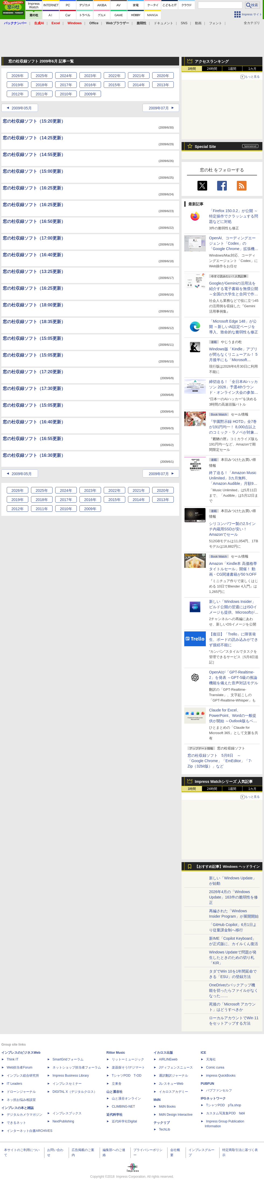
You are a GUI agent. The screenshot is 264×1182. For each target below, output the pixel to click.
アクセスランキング (212, 61)
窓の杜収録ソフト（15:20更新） (34, 121)
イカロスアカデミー (173, 1092)
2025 (42, 76)
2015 (114, 85)
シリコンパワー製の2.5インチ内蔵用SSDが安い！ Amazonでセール (232, 529)
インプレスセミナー (67, 1084)
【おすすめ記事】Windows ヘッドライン (227, 867)
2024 (66, 76)
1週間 (232, 69)
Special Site (205, 146)
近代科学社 (114, 1115)
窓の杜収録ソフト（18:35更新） (34, 321)
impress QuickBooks (220, 1075)
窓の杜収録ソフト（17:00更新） (34, 238)
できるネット (16, 1123)
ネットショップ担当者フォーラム (77, 1067)
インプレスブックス (67, 1113)
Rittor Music (115, 1053)
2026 (17, 76)
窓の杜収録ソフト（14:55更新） (34, 154)
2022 (114, 76)
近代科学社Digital (124, 1121)
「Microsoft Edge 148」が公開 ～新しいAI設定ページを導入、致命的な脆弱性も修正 (233, 326)
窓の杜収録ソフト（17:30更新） (34, 388)
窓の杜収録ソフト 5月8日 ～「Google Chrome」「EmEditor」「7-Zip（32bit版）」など (219, 760)
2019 (17, 85)
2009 (90, 94)
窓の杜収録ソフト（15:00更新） (34, 171)
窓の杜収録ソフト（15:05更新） (34, 338)
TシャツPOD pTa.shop (223, 1105)
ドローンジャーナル (21, 1092)
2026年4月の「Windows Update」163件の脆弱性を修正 (233, 897)
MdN (157, 1100)
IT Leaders (14, 1084)
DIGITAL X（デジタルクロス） (75, 1092)
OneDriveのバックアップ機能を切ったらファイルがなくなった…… (233, 990)
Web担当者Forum (19, 1067)
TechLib (164, 1129)
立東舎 (116, 1084)
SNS (184, 23)
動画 (198, 23)
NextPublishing (63, 1121)
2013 (163, 85)
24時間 (212, 69)
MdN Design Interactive (176, 1115)
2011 (42, 94)
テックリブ (162, 1123)
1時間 (192, 69)
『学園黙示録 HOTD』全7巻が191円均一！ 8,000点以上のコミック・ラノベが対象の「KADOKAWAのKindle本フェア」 (233, 432)
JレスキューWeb (171, 1084)
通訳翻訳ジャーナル (173, 1075)
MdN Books (167, 1106)
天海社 (211, 1059)
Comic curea (215, 1067)
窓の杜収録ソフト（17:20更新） (34, 371)
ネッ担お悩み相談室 (21, 1100)
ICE (203, 1053)
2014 (139, 85)
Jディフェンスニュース (176, 1067)
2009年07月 (159, 108)
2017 (66, 85)
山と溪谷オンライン (126, 1098)
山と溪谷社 (114, 1092)
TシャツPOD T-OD (126, 1075)
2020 (163, 76)
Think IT (12, 1059)
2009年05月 (22, 108)
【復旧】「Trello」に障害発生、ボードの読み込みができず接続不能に (233, 639)
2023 (90, 76)
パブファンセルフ (219, 1090)
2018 (42, 85)
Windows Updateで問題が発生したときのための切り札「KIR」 (232, 957)
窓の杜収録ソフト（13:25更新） (34, 271)
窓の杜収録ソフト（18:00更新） (34, 305)
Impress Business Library (71, 1075)
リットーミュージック (128, 1059)
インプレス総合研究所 (23, 1075)
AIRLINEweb (168, 1059)
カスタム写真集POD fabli (225, 1113)
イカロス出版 (163, 1053)
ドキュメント (163, 23)
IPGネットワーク (213, 1098)
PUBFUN (207, 1084)
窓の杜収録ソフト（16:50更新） (34, 221)
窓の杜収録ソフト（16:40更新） (34, 255)
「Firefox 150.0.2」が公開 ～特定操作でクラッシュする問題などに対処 (233, 216)
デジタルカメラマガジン (24, 1115)
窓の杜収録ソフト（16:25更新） (34, 188)
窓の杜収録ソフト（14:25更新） (34, 138)
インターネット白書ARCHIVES (29, 1131)
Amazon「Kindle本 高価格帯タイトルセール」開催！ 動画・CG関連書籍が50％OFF (233, 568)
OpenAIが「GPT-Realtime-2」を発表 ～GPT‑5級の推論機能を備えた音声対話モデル (233, 677)
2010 (66, 94)
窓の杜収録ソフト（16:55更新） (34, 438)
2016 (90, 85)
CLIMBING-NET (123, 1106)
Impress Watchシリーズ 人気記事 (224, 781)
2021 (139, 76)
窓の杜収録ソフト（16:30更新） (34, 455)
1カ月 (252, 69)
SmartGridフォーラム (68, 1059)
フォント (215, 23)
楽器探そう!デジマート (128, 1067)
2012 (17, 94)
